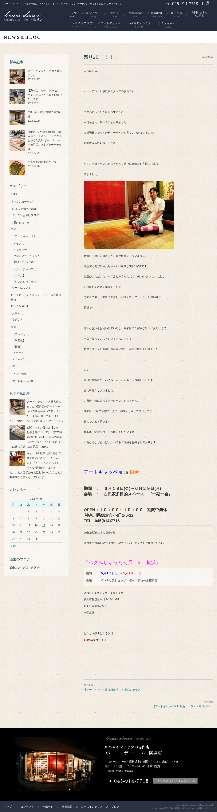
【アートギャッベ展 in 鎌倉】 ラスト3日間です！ (182, 706)
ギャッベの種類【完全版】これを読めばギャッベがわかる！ (44, 458)
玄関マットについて (25, 261)
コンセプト (27, 806)
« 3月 (13, 545)
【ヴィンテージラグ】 (25, 269)
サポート (47, 806)
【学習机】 (19, 340)
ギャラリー (20, 249)
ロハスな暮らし (20, 306)
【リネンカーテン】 (23, 201)
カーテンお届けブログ (25, 215)
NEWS (13, 366)
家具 (13, 327)
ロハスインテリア (91, 806)
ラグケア (17, 319)
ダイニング (19, 358)
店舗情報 (67, 806)
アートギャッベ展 (23, 381)
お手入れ (17, 313)
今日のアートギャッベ (27, 255)
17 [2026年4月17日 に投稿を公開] (43, 525)
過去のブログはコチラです (25, 567)
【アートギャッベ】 (24, 236)
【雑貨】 (17, 346)
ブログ (115, 806)
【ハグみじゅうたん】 (25, 281)
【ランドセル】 (21, 334)
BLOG (13, 194)
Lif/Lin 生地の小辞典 (24, 209)
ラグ (13, 228)
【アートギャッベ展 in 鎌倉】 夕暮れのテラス (112, 689)
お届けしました (20, 222)
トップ (8, 806)
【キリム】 (19, 275)
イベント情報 (19, 373)
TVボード (18, 352)
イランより (20, 243)
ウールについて (21, 287)
